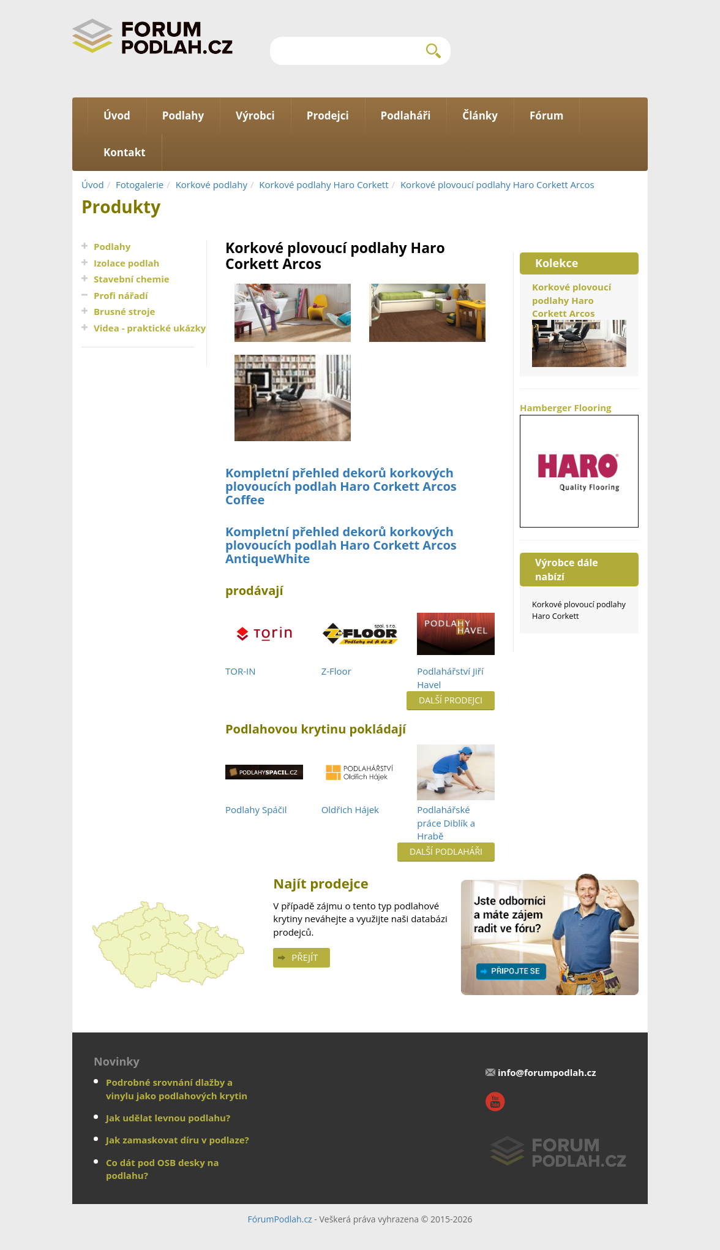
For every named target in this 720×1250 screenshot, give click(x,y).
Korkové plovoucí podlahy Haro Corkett (579, 610)
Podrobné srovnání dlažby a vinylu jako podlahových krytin (176, 1088)
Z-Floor (336, 671)
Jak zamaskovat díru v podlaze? (177, 1140)
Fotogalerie (139, 184)
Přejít (304, 957)
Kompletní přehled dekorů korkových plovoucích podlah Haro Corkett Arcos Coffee (341, 486)
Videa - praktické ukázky (150, 328)
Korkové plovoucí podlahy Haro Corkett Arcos (497, 184)
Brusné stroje (124, 311)
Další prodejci (450, 700)
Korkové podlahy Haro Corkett (323, 184)
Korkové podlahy (211, 184)
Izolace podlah (126, 263)
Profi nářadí (121, 295)
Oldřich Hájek (350, 809)
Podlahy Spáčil (256, 809)
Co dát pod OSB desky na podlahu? (162, 1168)
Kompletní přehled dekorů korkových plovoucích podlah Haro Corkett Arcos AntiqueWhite (341, 545)
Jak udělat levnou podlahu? (168, 1118)
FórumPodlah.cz (279, 1219)
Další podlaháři (446, 851)
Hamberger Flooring (579, 464)
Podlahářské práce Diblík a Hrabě (446, 822)
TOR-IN (240, 671)
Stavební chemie (132, 279)
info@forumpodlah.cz (547, 1072)
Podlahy (112, 246)
